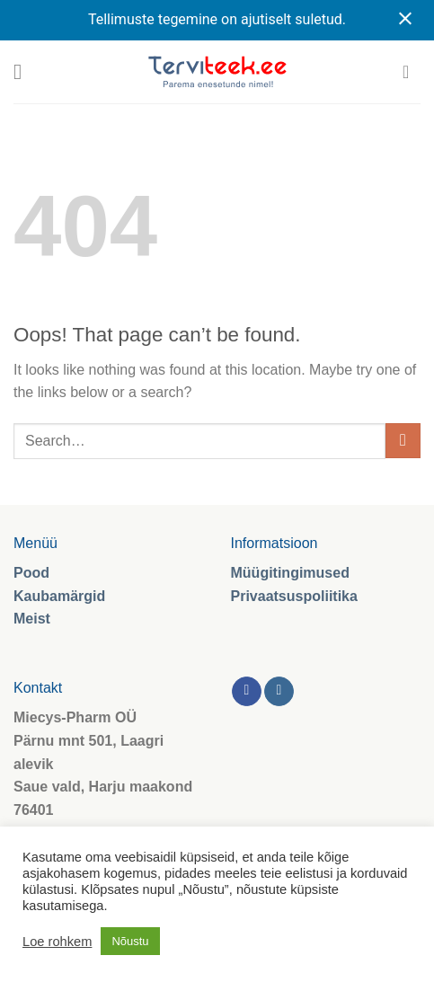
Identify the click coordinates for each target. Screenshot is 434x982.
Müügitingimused (290, 572)
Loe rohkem (57, 941)
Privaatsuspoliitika (294, 596)
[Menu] (24, 71)
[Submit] (403, 440)
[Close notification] (405, 20)
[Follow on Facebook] (246, 692)
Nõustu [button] (129, 941)
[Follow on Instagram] (279, 692)
